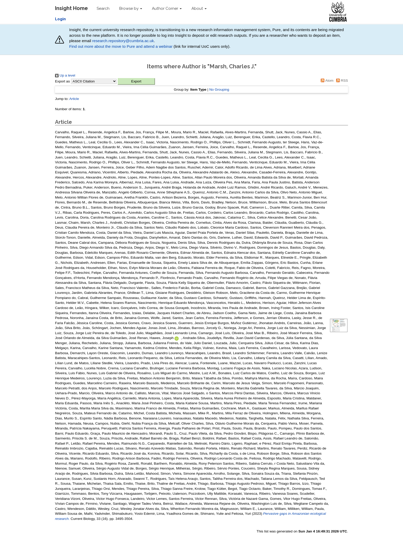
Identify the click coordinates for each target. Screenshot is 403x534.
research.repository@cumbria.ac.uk (123, 41)
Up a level (65, 75)
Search (103, 8)
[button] (136, 81)
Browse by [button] (130, 8)
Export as (62, 81)
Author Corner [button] (167, 8)
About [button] (199, 8)
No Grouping (219, 89)
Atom (326, 80)
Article (74, 99)
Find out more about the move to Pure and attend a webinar (120, 46)
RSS (341, 80)
